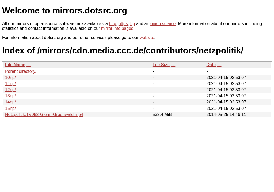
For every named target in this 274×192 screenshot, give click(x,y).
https (123, 23)
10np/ (10, 77)
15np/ (10, 108)
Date (211, 64)
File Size (161, 64)
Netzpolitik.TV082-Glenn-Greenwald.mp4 (44, 114)
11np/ (10, 83)
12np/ (10, 89)
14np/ (10, 102)
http (112, 23)
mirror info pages (117, 28)
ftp (132, 23)
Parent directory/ (20, 71)
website (147, 37)
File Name (15, 64)
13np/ (10, 96)
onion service (163, 23)
